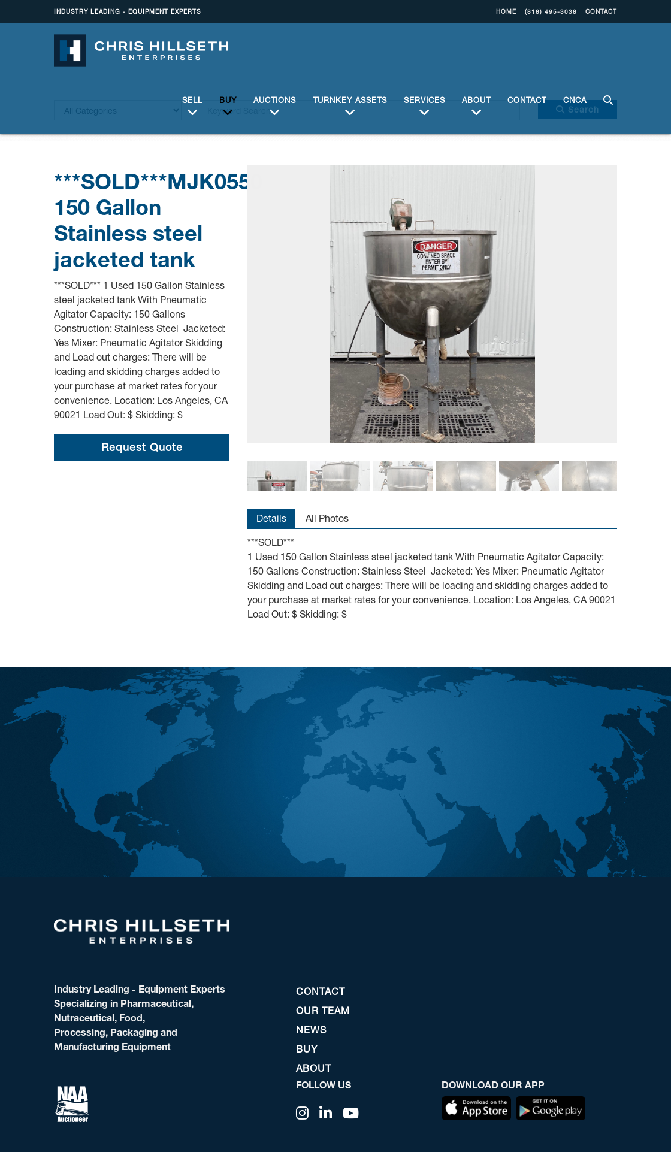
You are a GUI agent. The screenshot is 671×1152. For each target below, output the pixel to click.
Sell (192, 99)
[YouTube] (351, 1113)
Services (424, 99)
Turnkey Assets (350, 99)
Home (506, 11)
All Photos (327, 518)
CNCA (575, 91)
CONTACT (601, 11)
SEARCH (606, 92)
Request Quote (142, 446)
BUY (228, 99)
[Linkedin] (326, 1113)
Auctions (274, 99)
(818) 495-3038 (551, 11)
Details (271, 518)
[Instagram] (302, 1113)
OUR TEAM (323, 1010)
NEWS (311, 1029)
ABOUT (476, 99)
